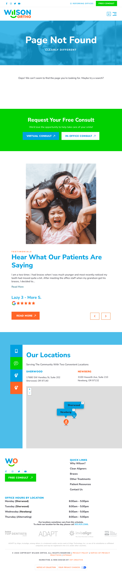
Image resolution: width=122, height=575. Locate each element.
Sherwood (22, 501)
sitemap (67, 555)
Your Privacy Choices (69, 567)
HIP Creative (76, 560)
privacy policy (80, 553)
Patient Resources (80, 484)
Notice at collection (46, 567)
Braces (74, 473)
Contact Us (76, 489)
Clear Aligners (78, 468)
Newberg (25, 511)
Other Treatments (80, 479)
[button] (105, 316)
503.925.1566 (81, 524)
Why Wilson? (77, 463)
